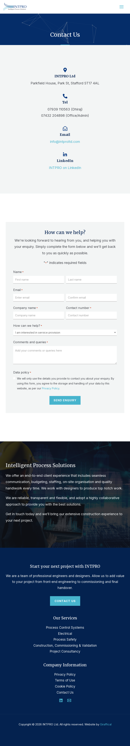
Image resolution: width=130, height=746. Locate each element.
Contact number (78, 308)
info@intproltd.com (65, 142)
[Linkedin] (61, 700)
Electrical (65, 634)
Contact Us (65, 692)
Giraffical (106, 724)
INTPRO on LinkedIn (65, 168)
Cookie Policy (65, 686)
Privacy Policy (50, 388)
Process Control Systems (65, 627)
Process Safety (65, 639)
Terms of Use (65, 680)
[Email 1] (69, 700)
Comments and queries (30, 342)
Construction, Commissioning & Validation (65, 645)
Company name (25, 308)
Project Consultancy (65, 651)
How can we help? (27, 326)
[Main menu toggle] (121, 7)
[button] (65, 601)
